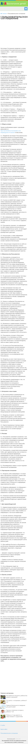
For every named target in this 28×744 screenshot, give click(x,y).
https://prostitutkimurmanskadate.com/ (11, 130)
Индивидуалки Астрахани (8, 132)
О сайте (3, 725)
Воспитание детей (11, 738)
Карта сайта (4, 729)
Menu (25, 8)
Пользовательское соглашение (9, 733)
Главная (4, 13)
